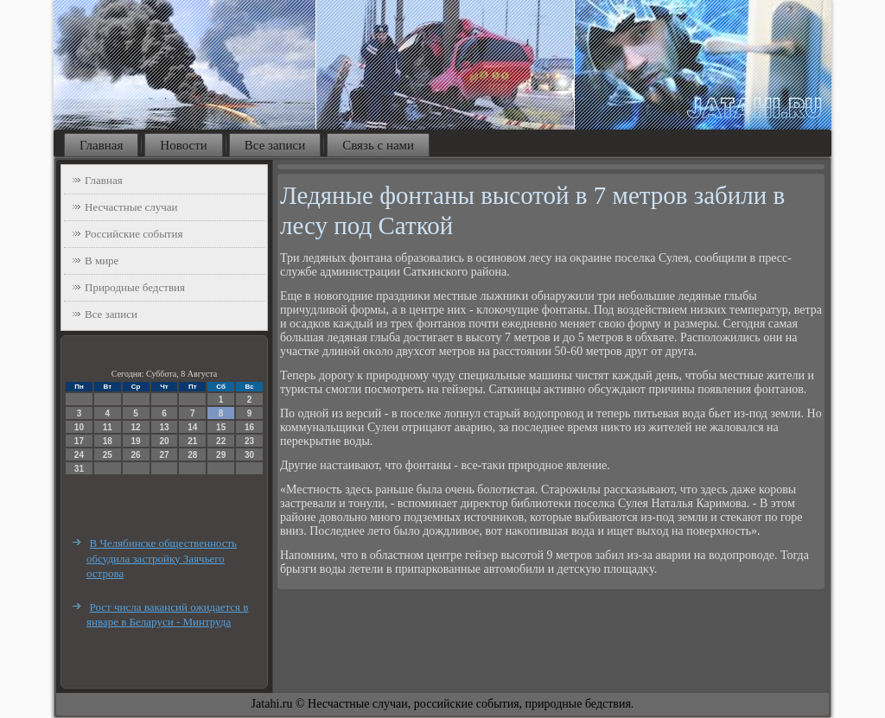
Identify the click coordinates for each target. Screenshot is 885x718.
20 (164, 441)
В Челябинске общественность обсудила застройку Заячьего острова (161, 558)
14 (192, 427)
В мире (101, 260)
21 (192, 441)
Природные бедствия (135, 287)
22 (221, 441)
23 (249, 441)
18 (107, 441)
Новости (183, 145)
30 (249, 455)
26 (136, 455)
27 (164, 455)
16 (249, 427)
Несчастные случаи (131, 206)
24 (79, 455)
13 (164, 427)
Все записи (275, 145)
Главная (101, 145)
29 (221, 455)
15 (221, 427)
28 (192, 455)
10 (79, 427)
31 (79, 468)
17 (79, 441)
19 (136, 441)
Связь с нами (378, 145)
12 (136, 427)
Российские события (133, 233)
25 (107, 455)
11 (107, 427)
